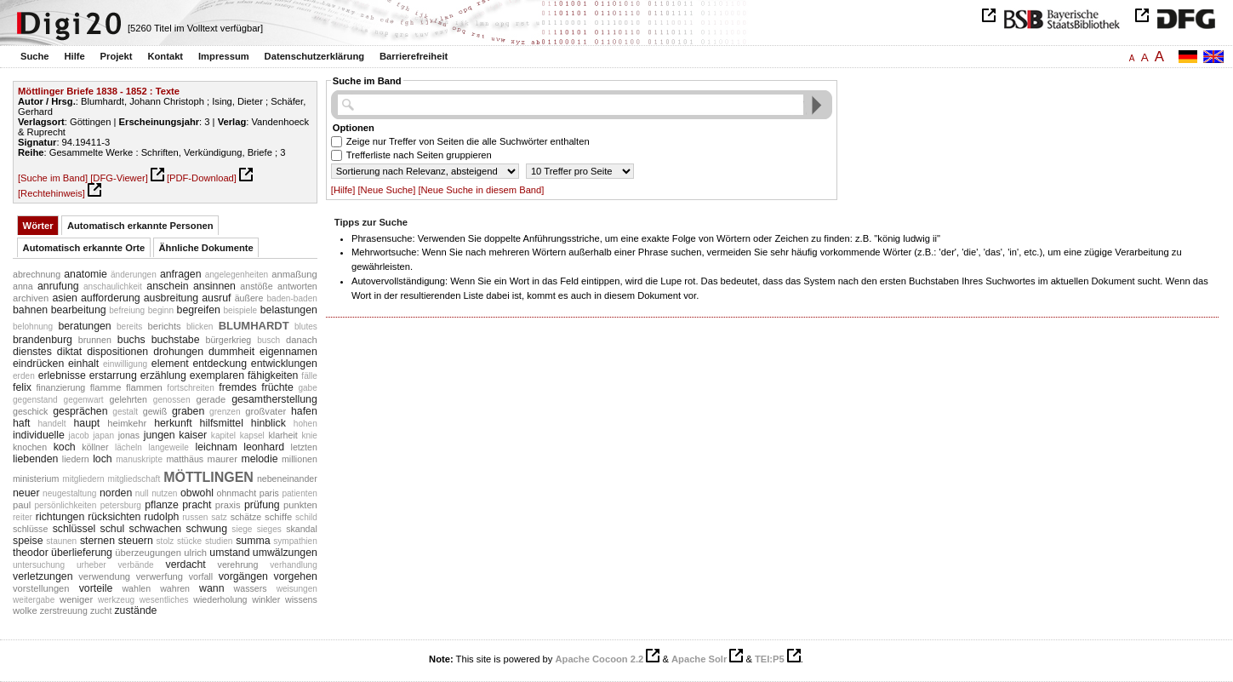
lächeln (128, 447)
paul (22, 505)
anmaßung (294, 274)
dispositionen (117, 352)
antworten (297, 286)
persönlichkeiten (65, 505)
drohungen (178, 352)
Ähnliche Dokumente (206, 248)
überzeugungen (148, 552)
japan (103, 435)
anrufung (58, 286)
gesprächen (80, 411)
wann (211, 588)
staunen (61, 541)
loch (102, 459)
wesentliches (164, 600)
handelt (51, 423)
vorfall (201, 576)
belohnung (33, 326)
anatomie (85, 274)
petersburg (120, 505)
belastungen (288, 310)
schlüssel (74, 529)
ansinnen (214, 286)
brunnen (94, 340)
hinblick (268, 423)
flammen (144, 387)
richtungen (60, 517)
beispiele (240, 310)
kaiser (193, 435)
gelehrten (128, 399)
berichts (164, 326)
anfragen (181, 274)
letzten (304, 447)
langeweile (168, 447)
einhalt (83, 364)
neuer (26, 493)
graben (188, 411)
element (170, 364)
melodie (259, 459)
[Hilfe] (343, 190)
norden (116, 493)
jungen (159, 435)
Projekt (116, 56)
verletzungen (43, 576)
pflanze (162, 505)
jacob (79, 435)
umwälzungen (285, 553)
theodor (31, 553)
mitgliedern (83, 479)
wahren (175, 588)
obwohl (197, 493)
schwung (206, 529)
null (142, 493)
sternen (97, 541)
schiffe (278, 517)
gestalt (125, 411)
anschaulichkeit (112, 286)
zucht (100, 610)
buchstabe (175, 340)
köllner (95, 447)
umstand (229, 553)
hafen (304, 411)
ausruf (216, 298)
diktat (69, 352)
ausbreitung (171, 298)
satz (218, 517)
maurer (222, 459)
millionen (299, 459)
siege (241, 529)
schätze (246, 517)
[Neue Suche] (387, 190)
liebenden (35, 459)
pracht (196, 505)
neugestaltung (69, 493)
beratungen (84, 326)
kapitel (223, 435)
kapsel (252, 435)
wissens (301, 599)
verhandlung (293, 565)
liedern (75, 459)
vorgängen (243, 576)
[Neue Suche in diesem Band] (481, 190)
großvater (265, 411)
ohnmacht (237, 493)
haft (22, 423)
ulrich (195, 552)
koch (65, 447)
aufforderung (110, 298)
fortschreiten (190, 388)
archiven (31, 298)
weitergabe (33, 600)
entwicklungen (284, 364)
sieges (269, 529)
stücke (189, 541)
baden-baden (291, 298)
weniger (76, 599)
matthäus (184, 459)
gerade (210, 399)
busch (268, 340)
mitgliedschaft (134, 479)
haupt (86, 423)
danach (301, 340)
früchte (277, 387)
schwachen (155, 529)
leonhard (263, 447)
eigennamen (288, 352)
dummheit (231, 352)
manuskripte (139, 459)
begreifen (198, 310)
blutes (305, 326)
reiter (22, 517)
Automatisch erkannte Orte (84, 248)
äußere (249, 298)
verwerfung (159, 576)
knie (309, 435)
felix (22, 387)
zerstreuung (64, 610)
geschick (30, 411)
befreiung (127, 310)
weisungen (297, 588)
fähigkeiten (273, 375)
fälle (309, 376)
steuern (135, 541)
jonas (129, 435)
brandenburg (42, 340)
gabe (307, 388)
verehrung (238, 564)
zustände (135, 610)
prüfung (262, 505)
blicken (199, 326)
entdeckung (219, 364)
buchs (131, 340)
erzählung (163, 375)
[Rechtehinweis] (51, 193)
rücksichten (114, 517)
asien (64, 298)
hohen (305, 423)
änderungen (134, 274)
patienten (299, 493)
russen (195, 517)
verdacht (185, 564)
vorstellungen (41, 588)
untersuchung (39, 565)
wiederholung (220, 599)
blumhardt (254, 324)
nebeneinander (287, 478)
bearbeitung (78, 310)
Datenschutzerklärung (315, 56)
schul (112, 529)
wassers (250, 588)
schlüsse (30, 529)
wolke (25, 610)
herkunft (173, 423)
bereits (129, 326)
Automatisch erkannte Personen (140, 226)
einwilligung (125, 364)
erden (24, 376)
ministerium (36, 478)
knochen (30, 447)
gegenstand (35, 399)
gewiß (155, 411)
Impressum (223, 56)
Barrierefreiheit (414, 56)
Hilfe (74, 56)
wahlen (136, 588)
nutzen (164, 493)
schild (306, 517)
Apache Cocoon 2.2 (599, 659)
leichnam (216, 447)
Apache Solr (699, 659)
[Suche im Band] (53, 178)
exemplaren (217, 375)
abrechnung (36, 274)
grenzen (224, 411)
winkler (266, 599)
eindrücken (38, 364)
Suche (34, 56)
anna (23, 286)
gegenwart (84, 399)
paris (269, 493)
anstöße (256, 286)
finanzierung (60, 387)
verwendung (104, 576)
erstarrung (113, 375)
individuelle (39, 435)
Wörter (38, 226)
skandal (301, 529)
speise (28, 541)
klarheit (282, 435)
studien (219, 541)
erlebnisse (62, 375)
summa (253, 541)
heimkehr (126, 423)
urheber (91, 565)
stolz (165, 541)
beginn (161, 310)
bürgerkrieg (228, 340)
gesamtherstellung (274, 399)
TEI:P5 (770, 659)
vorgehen (295, 576)
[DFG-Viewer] (119, 178)
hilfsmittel (221, 423)
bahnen (30, 310)
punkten (300, 505)
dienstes (32, 352)
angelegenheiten (237, 274)
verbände (136, 565)
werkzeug (116, 600)
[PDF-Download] (202, 178)
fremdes (237, 387)
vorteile (96, 588)
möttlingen (208, 475)
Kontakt (165, 56)
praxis (228, 505)
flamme (106, 387)
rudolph (161, 517)
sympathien (295, 541)
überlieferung (81, 553)
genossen (172, 399)
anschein (167, 286)
